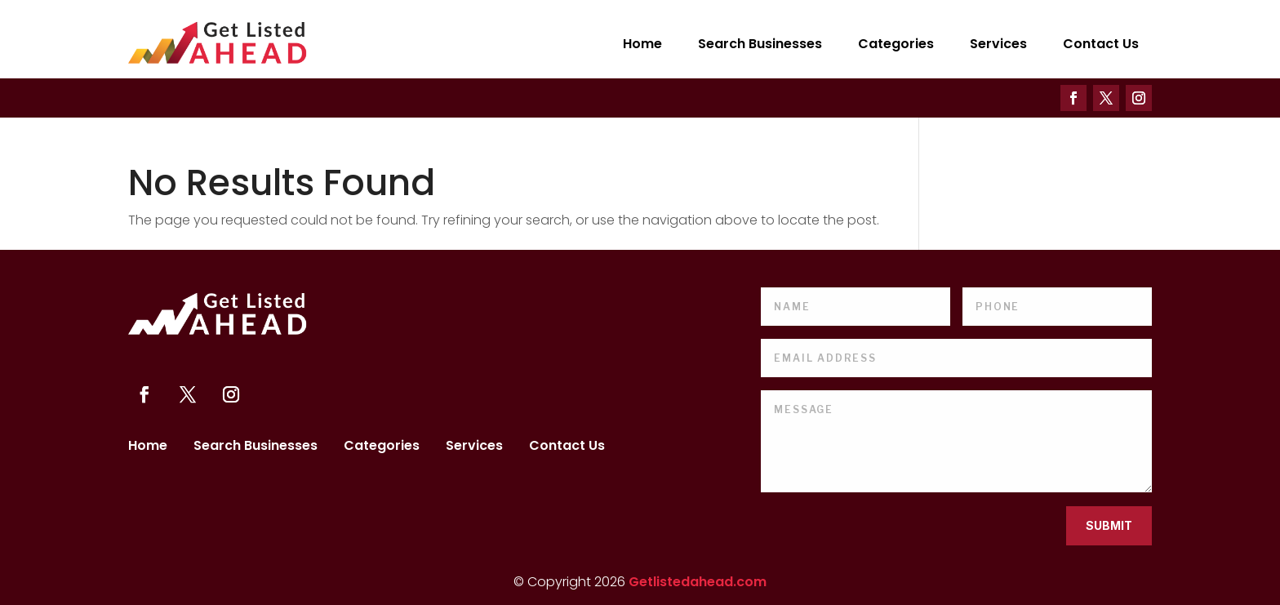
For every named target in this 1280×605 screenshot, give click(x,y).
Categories (896, 43)
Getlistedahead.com (698, 581)
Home (642, 43)
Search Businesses (760, 43)
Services (998, 43)
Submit (1109, 525)
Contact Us (1101, 43)
